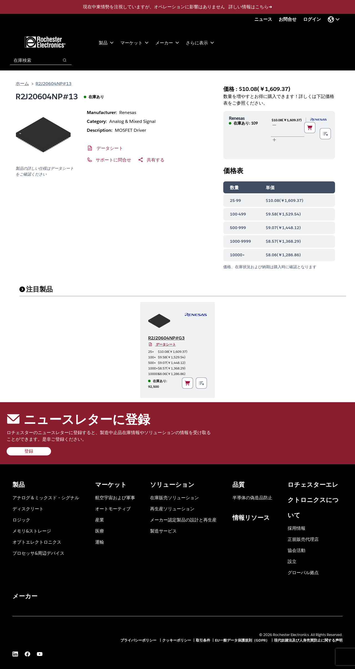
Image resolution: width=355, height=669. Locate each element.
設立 (292, 561)
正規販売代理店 (303, 539)
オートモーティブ (113, 508)
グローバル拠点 (303, 572)
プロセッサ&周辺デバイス (38, 553)
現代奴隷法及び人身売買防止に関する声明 (308, 640)
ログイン (312, 19)
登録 (28, 451)
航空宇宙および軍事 (115, 497)
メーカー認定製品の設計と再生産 (183, 519)
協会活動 (296, 550)
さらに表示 (200, 42)
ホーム (22, 83)
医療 (99, 530)
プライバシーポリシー (139, 640)
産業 (99, 519)
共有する (155, 159)
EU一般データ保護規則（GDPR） (242, 640)
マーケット (134, 42)
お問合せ (287, 19)
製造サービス (163, 530)
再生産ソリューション (172, 508)
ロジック (21, 519)
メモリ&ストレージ (31, 530)
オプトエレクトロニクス (36, 541)
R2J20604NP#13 (54, 83)
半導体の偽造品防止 (252, 497)
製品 (106, 42)
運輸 (99, 541)
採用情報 (296, 528)
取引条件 (203, 640)
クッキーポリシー (176, 640)
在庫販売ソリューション (174, 497)
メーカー (167, 42)
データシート (110, 148)
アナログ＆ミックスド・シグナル (45, 497)
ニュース (263, 19)
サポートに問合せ (113, 159)
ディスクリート (28, 508)
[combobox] (31, 60)
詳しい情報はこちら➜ (250, 7)
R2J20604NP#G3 (166, 338)
